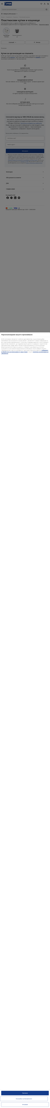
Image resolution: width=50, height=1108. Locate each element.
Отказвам (25, 1104)
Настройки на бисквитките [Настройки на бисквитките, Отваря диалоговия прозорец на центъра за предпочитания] (24, 1099)
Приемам (25, 1093)
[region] (25, 720)
